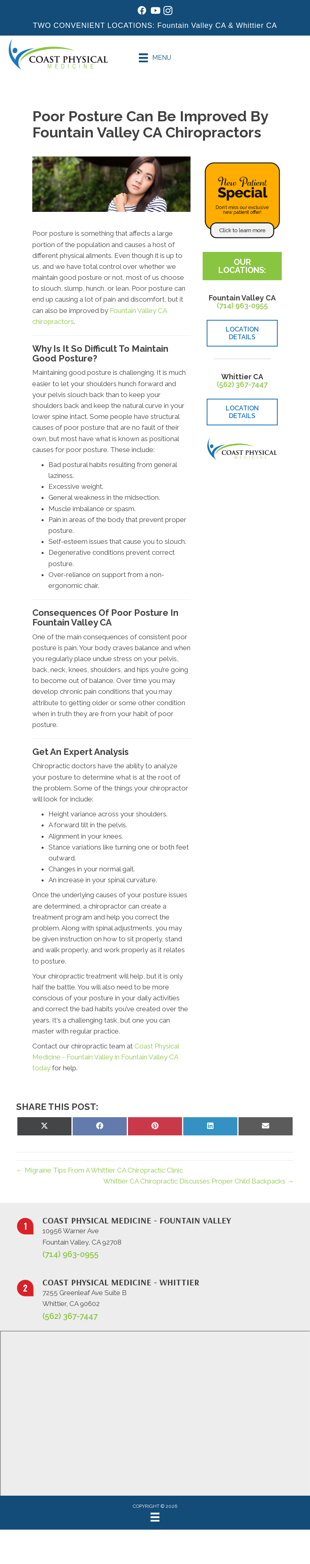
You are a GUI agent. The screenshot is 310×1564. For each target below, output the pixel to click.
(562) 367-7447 (242, 384)
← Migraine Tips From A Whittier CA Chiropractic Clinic (99, 1170)
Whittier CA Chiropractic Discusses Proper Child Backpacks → (198, 1181)
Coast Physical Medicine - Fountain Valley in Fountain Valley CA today (105, 1057)
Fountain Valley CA (191, 25)
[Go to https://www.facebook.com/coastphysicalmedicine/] (142, 11)
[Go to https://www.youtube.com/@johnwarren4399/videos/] (155, 11)
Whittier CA (256, 25)
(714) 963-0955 (242, 305)
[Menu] (155, 57)
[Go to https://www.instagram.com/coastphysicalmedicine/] (167, 12)
